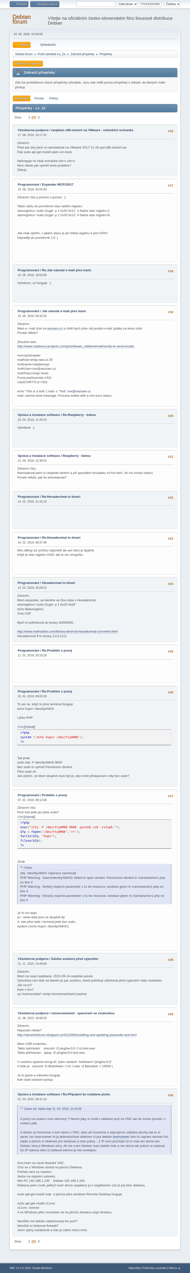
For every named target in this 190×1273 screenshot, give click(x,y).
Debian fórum (21, 19)
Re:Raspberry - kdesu (79, 415)
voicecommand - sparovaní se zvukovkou (83, 1013)
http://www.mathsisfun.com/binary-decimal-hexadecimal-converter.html (67, 631)
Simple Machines (42, 1268)
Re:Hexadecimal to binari (61, 496)
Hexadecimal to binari (58, 583)
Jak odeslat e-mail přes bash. (64, 311)
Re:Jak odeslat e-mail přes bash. (67, 270)
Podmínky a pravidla (154, 1268)
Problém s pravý (54, 795)
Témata (39, 98)
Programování (28, 184)
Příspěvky (21, 98)
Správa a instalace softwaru (39, 415)
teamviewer (121, 1136)
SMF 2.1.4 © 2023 (20, 1268)
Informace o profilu (28, 63)
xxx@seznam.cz (79, 391)
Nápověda (134, 1268)
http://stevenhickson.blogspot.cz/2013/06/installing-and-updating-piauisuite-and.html (76, 1035)
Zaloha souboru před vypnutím (74, 959)
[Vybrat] (29, 727)
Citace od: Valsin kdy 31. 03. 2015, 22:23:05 (52, 1109)
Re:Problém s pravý (57, 650)
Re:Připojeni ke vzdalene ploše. (87, 1094)
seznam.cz (55, 328)
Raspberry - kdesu (77, 456)
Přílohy (53, 98)
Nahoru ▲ (175, 1268)
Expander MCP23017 (58, 184)
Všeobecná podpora (33, 130)
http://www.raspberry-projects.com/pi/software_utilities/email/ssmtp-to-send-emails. (76, 346)
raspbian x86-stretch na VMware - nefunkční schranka (92, 130)
